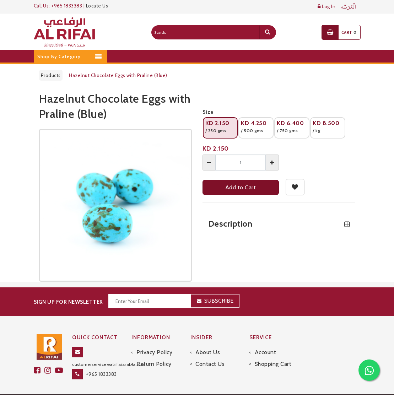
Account (265, 352)
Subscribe (218, 300)
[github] (49, 370)
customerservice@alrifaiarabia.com (109, 364)
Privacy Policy (154, 352)
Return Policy (154, 364)
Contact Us (210, 364)
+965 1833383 (101, 374)
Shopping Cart (273, 364)
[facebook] (39, 370)
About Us (207, 352)
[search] (267, 32)
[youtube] (60, 370)
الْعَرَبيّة (348, 7)
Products (51, 75)
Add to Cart (240, 187)
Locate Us (97, 6)
